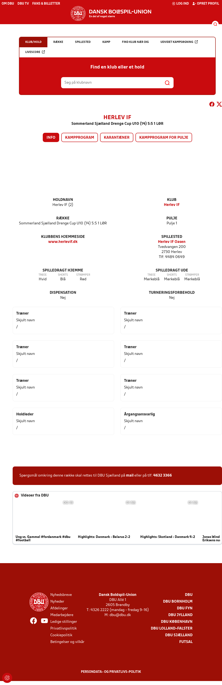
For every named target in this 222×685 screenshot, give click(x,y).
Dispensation (63, 293)
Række (63, 218)
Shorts (63, 275)
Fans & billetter (46, 3)
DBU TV (23, 3)
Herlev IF (172, 205)
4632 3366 (162, 475)
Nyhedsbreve (61, 595)
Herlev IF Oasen (172, 242)
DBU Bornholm (178, 601)
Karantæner (117, 138)
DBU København (177, 622)
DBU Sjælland (179, 635)
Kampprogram (79, 138)
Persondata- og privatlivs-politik (111, 672)
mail (130, 475)
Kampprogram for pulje (163, 138)
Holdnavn (63, 200)
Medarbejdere (61, 615)
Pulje (171, 218)
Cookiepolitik (61, 635)
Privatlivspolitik (63, 628)
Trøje (43, 275)
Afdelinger (59, 608)
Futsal (186, 642)
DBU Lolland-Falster (172, 628)
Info (51, 138)
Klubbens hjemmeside (63, 237)
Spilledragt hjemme (63, 270)
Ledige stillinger (63, 622)
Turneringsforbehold (172, 293)
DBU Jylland (180, 615)
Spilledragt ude (172, 270)
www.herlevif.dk (63, 242)
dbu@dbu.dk (120, 615)
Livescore (35, 52)
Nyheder (57, 601)
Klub (172, 200)
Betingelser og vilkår (67, 642)
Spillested (171, 237)
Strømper (83, 275)
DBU (189, 595)
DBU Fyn (185, 608)
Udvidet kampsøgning (179, 41)
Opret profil (205, 3)
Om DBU (8, 3)
